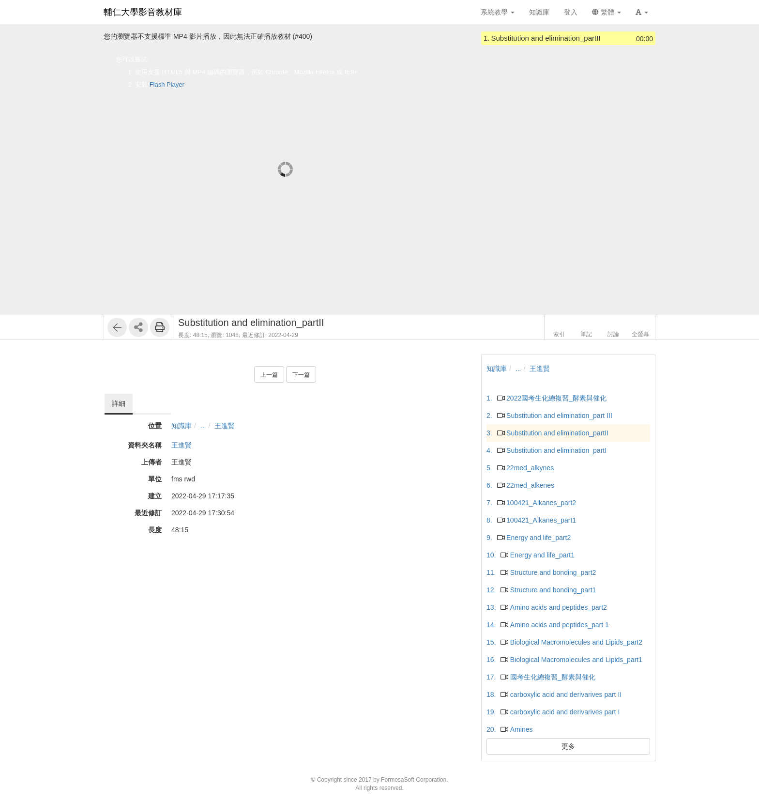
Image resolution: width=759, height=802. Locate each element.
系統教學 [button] (498, 12)
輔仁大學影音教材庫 (143, 12)
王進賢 (224, 426)
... (203, 426)
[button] (641, 12)
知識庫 (181, 426)
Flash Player (167, 84)
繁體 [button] (606, 12)
